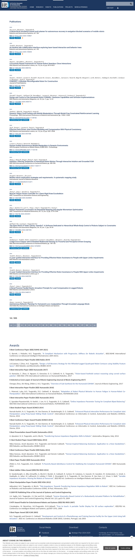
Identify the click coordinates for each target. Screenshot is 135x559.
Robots (48, 7)
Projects (69, 7)
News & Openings (81, 7)
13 (64, 325)
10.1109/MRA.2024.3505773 (20, 102)
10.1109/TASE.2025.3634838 (21, 198)
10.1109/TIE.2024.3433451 (20, 214)
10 (51, 325)
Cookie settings (125, 548)
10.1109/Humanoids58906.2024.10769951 (25, 246)
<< (11, 325)
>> (94, 325)
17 (82, 325)
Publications (58, 7)
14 (69, 325)
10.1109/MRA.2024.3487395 (20, 230)
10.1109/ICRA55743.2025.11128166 (23, 118)
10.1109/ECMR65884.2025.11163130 (23, 150)
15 (73, 325)
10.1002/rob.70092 (17, 85)
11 (55, 325)
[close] (131, 537)
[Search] (119, 4)
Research (39, 7)
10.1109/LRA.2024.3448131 (20, 292)
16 (78, 325)
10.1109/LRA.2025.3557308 (20, 134)
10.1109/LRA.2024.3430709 (20, 276)
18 (87, 325)
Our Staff (110, 8)
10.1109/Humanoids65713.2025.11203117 (25, 166)
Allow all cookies (110, 548)
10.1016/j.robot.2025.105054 (21, 52)
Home (32, 7)
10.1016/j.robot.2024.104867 (21, 36)
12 (60, 325)
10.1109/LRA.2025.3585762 (20, 68)
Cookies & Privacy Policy (31, 555)
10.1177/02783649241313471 (21, 182)
